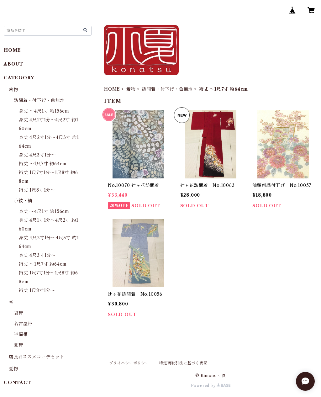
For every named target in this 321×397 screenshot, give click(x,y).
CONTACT (17, 382)
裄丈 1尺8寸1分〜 (37, 190)
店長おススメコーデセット (37, 357)
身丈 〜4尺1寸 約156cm (44, 111)
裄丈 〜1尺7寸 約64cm (43, 164)
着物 (131, 89)
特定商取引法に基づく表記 (183, 363)
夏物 (13, 369)
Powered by (211, 385)
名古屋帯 (23, 323)
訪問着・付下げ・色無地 (167, 89)
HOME (112, 89)
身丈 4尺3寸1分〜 (37, 155)
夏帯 (18, 345)
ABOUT (13, 64)
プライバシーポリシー (129, 363)
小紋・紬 (23, 201)
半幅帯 (21, 334)
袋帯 (18, 313)
